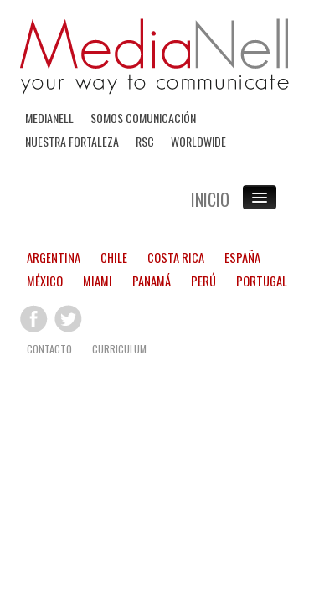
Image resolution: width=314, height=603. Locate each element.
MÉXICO (45, 280)
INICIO (210, 199)
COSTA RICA (175, 256)
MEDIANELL (49, 117)
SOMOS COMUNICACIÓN (143, 117)
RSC (145, 141)
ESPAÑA (242, 256)
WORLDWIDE (198, 141)
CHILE (113, 256)
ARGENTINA (53, 256)
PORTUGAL (261, 280)
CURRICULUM (119, 348)
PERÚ (203, 280)
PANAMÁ (151, 280)
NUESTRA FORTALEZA (72, 141)
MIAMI (97, 280)
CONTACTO (49, 348)
